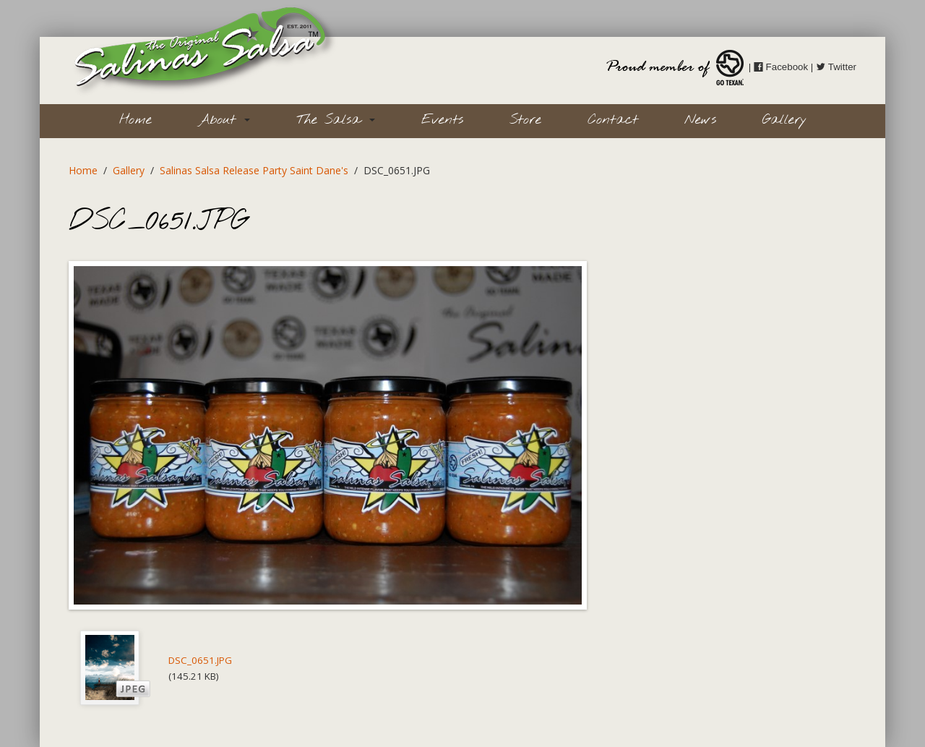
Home (135, 120)
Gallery (784, 120)
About (224, 120)
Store (525, 120)
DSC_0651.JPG (200, 660)
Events (442, 120)
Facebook (781, 66)
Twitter (836, 66)
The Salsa (335, 120)
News (700, 120)
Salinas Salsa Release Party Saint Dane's (254, 170)
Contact (613, 120)
